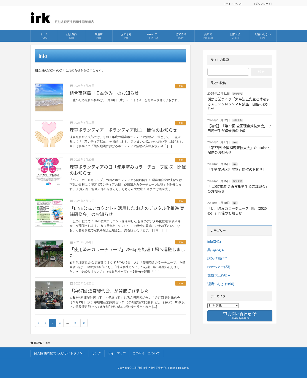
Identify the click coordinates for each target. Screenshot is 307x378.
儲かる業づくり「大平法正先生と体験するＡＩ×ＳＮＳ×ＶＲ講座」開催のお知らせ (238, 103)
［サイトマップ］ (234, 3)
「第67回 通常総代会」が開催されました (109, 290)
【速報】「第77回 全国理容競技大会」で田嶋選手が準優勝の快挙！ (239, 128)
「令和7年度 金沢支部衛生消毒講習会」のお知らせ (238, 189)
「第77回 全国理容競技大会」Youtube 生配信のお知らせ (239, 150)
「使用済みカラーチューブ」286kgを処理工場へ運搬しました (127, 252)
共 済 (214, 250)
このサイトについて (146, 353)
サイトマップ (117, 353)
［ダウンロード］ (263, 3)
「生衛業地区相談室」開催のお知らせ (236, 169)
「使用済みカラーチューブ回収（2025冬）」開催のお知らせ (237, 211)
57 (76, 322)
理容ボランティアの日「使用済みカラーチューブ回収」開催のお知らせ (128, 170)
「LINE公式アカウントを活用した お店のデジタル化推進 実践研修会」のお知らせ (127, 211)
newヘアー (218, 267)
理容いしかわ (220, 284)
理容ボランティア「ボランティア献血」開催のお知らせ (123, 130)
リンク (96, 353)
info (180, 85)
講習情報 (237, 93)
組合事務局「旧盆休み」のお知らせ (104, 93)
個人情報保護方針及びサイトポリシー (59, 353)
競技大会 (217, 275)
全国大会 (237, 120)
